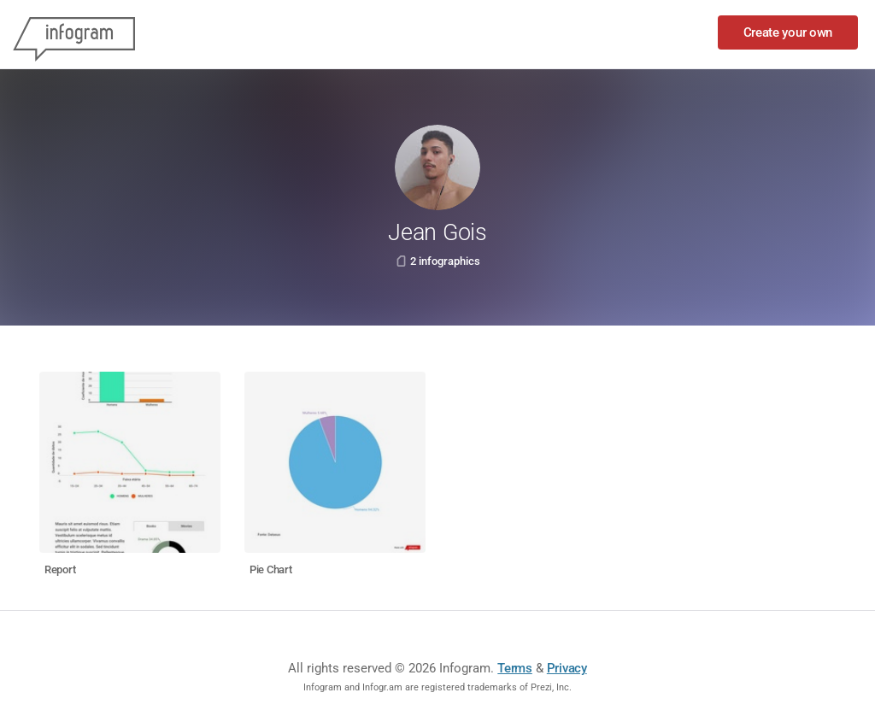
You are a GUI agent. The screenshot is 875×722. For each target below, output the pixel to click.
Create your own (788, 32)
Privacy (567, 668)
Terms (514, 668)
